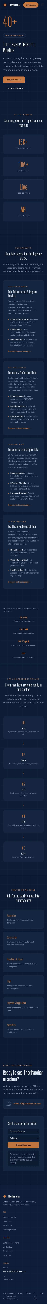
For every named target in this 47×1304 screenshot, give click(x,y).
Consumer (7, 1221)
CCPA (42, 1293)
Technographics (9, 1230)
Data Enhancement (11, 1243)
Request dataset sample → (20, 356)
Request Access (14, 80)
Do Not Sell (35, 1296)
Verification (7, 1247)
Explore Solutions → (16, 88)
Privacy (20, 1293)
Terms (28, 1293)
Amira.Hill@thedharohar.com (27, 1106)
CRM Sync (7, 1255)
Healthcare (7, 1225)
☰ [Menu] (42, 5)
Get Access (31, 5)
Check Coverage (23, 1147)
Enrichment (7, 1251)
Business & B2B (9, 1217)
